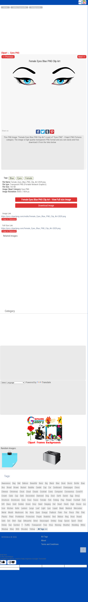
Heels (66, 504)
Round (79, 516)
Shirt (14, 521)
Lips (49, 508)
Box (3, 487)
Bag (13, 483)
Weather (66, 525)
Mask (61, 508)
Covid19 (79, 491)
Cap (44, 487)
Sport (73, 521)
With (17, 529)
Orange (44, 512)
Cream (4, 496)
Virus (51, 525)
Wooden (24, 529)
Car (49, 487)
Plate (11, 516)
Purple (39, 516)
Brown (16, 487)
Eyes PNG (14, 52)
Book (63, 483)
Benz (41, 483)
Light (43, 508)
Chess (77, 487)
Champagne (68, 487)
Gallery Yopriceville (19, 7)
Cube (11, 496)
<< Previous (8, 56)
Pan (65, 512)
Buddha (31, 487)
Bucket (23, 487)
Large (31, 508)
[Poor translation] (11, 562)
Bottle (76, 483)
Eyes (19, 178)
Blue (12, 178)
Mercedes (78, 508)
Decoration (30, 496)
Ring (66, 516)
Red (54, 516)
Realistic (47, 516)
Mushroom (19, 512)
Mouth (10, 512)
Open (38, 512)
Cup (16, 496)
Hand (40, 504)
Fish (49, 500)
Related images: (10, 235)
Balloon (25, 483)
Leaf (37, 508)
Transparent (36, 525)
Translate (44, 382)
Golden (21, 504)
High (72, 504)
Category (8, 311)
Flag (62, 500)
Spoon (66, 521)
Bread (9, 487)
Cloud (28, 491)
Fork (83, 500)
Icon (3, 508)
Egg (71, 496)
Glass (8, 504)
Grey (34, 504)
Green (28, 504)
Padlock (52, 512)
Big (46, 483)
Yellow (32, 529)
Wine (12, 529)
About (43, 540)
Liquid (55, 508)
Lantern (24, 508)
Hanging (47, 504)
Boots (69, 483)
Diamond (40, 496)
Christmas (14, 491)
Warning (58, 525)
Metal (4, 512)
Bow (83, 483)
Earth (59, 496)
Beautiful (33, 483)
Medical (69, 508)
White (83, 525)
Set (8, 521)
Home (5, 7)
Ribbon (60, 516)
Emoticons (15, 500)
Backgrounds (35, 7)
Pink (83, 512)
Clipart (4, 52)
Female (28, 178)
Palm (60, 512)
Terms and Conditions (50, 544)
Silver (35, 521)
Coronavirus (69, 491)
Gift (3, 504)
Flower (69, 500)
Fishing (56, 500)
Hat (54, 504)
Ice (84, 504)
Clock (22, 491)
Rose (73, 516)
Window (5, 529)
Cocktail (43, 491)
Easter (65, 496)
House (78, 504)
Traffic (27, 525)
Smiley (53, 521)
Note (32, 512)
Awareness (6, 483)
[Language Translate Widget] (13, 382)
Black (52, 483)
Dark (22, 496)
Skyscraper (44, 521)
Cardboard (57, 487)
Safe (3, 521)
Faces (35, 500)
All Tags (44, 536)
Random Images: (8, 448)
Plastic (4, 516)
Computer (59, 491)
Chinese (5, 491)
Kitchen (10, 508)
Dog (47, 496)
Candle (38, 487)
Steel (80, 521)
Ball (18, 483)
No (26, 512)
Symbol (17, 525)
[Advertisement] (44, 28)
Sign (19, 521)
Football (77, 500)
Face (29, 500)
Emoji (77, 496)
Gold (14, 504)
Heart (59, 504)
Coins (50, 491)
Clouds (35, 491)
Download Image (46, 205)
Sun (10, 525)
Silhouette (27, 521)
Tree (45, 525)
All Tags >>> (42, 529)
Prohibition (19, 516)
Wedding (75, 525)
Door (53, 496)
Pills (77, 512)
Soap (60, 521)
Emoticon (5, 500)
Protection (30, 516)
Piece (71, 512)
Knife (17, 508)
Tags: (5, 476)
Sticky (4, 525)
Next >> (81, 56)
